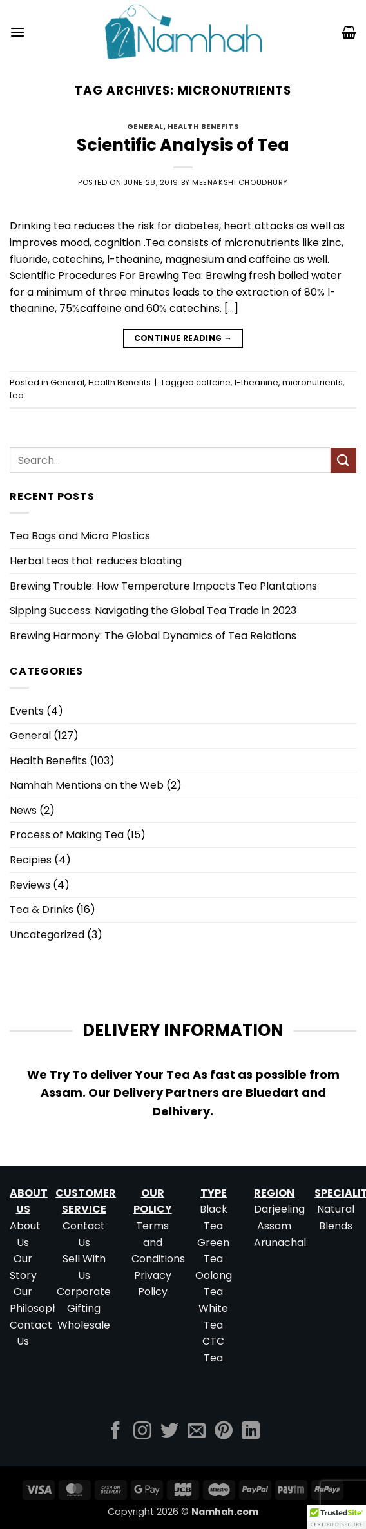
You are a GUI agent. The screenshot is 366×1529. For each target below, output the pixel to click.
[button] (17, 32)
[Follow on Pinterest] (224, 1432)
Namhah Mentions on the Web (87, 785)
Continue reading (183, 338)
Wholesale (83, 1325)
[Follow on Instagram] (142, 1432)
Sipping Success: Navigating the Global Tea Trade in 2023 (153, 610)
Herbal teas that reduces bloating (96, 560)
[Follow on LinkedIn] (251, 1432)
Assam (274, 1225)
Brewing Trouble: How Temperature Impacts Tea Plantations (163, 586)
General (145, 126)
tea (17, 395)
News (23, 810)
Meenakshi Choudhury (240, 182)
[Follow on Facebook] (115, 1432)
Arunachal (280, 1242)
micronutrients (312, 382)
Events (27, 711)
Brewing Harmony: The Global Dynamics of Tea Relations (153, 635)
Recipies (31, 859)
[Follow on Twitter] (169, 1432)
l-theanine (256, 382)
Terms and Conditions (158, 1242)
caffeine (213, 382)
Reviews (30, 885)
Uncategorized (47, 934)
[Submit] (343, 460)
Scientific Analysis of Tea (183, 145)
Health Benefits (203, 126)
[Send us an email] (197, 1432)
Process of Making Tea (67, 834)
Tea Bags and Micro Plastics (80, 535)
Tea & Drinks (41, 909)
